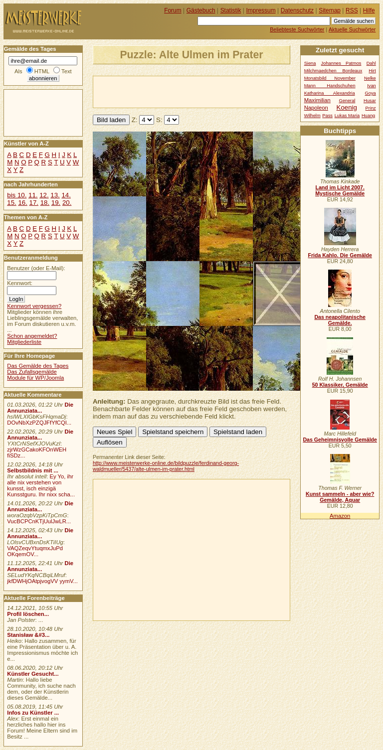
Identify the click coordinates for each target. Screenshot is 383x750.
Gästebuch (201, 10)
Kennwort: (19, 283)
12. (43, 195)
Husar (370, 100)
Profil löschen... (28, 614)
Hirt (372, 70)
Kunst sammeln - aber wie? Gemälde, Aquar (340, 497)
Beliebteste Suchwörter (297, 29)
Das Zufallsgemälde (32, 372)
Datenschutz (297, 10)
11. (32, 195)
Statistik (230, 10)
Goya (370, 93)
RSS (352, 10)
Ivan (371, 85)
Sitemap (330, 10)
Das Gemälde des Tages (37, 366)
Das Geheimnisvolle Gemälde (340, 440)
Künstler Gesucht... (32, 674)
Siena (310, 63)
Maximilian (317, 100)
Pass (327, 115)
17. (33, 202)
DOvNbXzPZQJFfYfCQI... (39, 423)
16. (22, 202)
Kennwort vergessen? (34, 306)
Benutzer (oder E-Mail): (36, 268)
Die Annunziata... (40, 408)
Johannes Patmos (341, 63)
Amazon (340, 516)
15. (11, 202)
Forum (173, 10)
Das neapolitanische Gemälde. (340, 320)
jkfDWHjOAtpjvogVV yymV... (42, 581)
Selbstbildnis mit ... (32, 470)
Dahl (371, 63)
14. (65, 195)
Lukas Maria (347, 115)
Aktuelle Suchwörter (352, 29)
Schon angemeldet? (32, 336)
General (347, 100)
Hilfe (369, 10)
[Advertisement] (210, 91)
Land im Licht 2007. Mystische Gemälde (340, 190)
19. (55, 202)
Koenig (347, 107)
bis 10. (16, 195)
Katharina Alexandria (329, 93)
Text (66, 71)
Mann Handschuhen (330, 85)
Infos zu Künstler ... (33, 713)
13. (54, 195)
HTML (41, 71)
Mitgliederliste (24, 342)
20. (66, 202)
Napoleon (316, 108)
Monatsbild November (330, 78)
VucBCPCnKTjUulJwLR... (39, 521)
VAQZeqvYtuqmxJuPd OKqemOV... (35, 551)
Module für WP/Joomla (35, 378)
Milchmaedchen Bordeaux (333, 70)
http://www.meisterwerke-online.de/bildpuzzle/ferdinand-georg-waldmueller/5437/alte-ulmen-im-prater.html (166, 466)
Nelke (370, 78)
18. (44, 202)
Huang (368, 115)
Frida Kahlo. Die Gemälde (340, 255)
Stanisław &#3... (28, 635)
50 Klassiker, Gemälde (340, 385)
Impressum (261, 10)
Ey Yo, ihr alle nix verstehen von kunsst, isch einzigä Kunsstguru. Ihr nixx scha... (41, 485)
